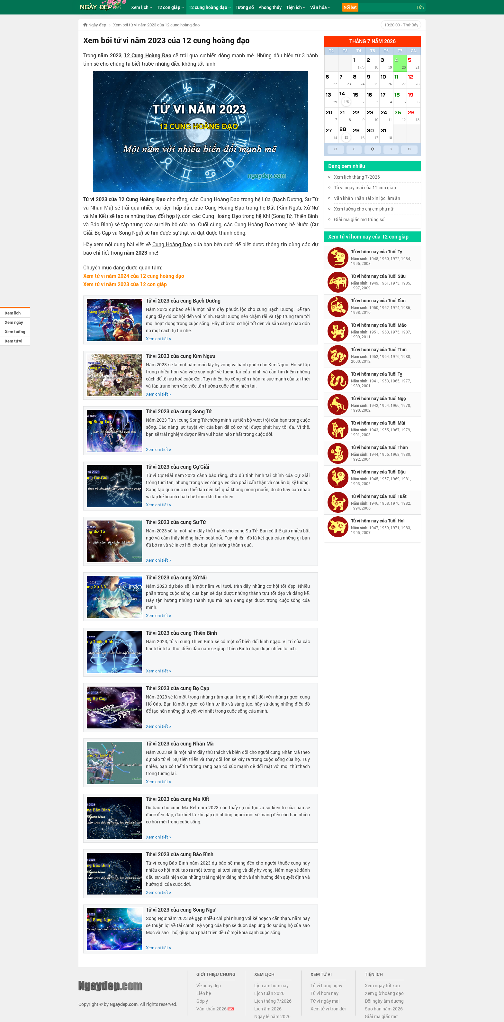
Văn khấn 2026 (215, 1009)
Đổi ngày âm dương (384, 1001)
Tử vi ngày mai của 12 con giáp (365, 187)
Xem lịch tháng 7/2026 (357, 177)
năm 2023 (109, 55)
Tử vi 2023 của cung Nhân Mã (180, 743)
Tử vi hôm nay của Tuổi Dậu (378, 472)
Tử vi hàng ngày (326, 985)
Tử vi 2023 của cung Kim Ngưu (180, 355)
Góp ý (202, 1001)
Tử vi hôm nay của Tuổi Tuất (379, 496)
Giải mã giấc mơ (381, 1016)
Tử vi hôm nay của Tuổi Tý (376, 251)
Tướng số (245, 7)
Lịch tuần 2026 (269, 993)
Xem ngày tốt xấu (382, 985)
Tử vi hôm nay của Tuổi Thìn (379, 349)
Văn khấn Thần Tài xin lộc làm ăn (367, 198)
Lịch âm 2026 (268, 1009)
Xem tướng (15, 331)
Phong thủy (270, 7)
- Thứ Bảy (401, 25)
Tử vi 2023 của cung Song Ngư (180, 909)
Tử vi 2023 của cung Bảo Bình (179, 854)
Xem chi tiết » (158, 339)
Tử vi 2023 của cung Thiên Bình (181, 632)
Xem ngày (14, 322)
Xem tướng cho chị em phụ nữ (363, 209)
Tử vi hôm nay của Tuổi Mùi (378, 423)
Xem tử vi (13, 341)
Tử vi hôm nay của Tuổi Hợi (378, 521)
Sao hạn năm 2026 (384, 1009)
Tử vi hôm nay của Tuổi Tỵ (376, 374)
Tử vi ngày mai (325, 1001)
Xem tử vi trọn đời (328, 1009)
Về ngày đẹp (208, 985)
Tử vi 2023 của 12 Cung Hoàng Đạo (124, 199)
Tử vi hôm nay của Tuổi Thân (379, 447)
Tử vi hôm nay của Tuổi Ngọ (378, 398)
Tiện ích (296, 7)
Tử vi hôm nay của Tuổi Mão (379, 325)
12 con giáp (170, 7)
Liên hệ (203, 993)
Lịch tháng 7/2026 (273, 1001)
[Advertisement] (372, 642)
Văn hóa (320, 7)
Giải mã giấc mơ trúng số (359, 219)
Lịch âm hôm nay (271, 985)
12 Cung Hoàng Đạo (147, 55)
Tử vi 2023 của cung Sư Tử (176, 522)
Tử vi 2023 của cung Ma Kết (177, 798)
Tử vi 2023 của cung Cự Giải (177, 466)
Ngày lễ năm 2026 (272, 1016)
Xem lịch (13, 313)
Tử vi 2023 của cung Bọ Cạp (177, 688)
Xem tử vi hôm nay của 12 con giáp (368, 236)
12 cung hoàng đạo (210, 7)
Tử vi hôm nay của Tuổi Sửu (378, 276)
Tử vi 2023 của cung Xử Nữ (176, 577)
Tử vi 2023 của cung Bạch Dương (183, 300)
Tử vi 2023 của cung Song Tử (179, 411)
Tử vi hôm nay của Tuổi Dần (378, 300)
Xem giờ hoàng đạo (384, 993)
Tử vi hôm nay (324, 993)
